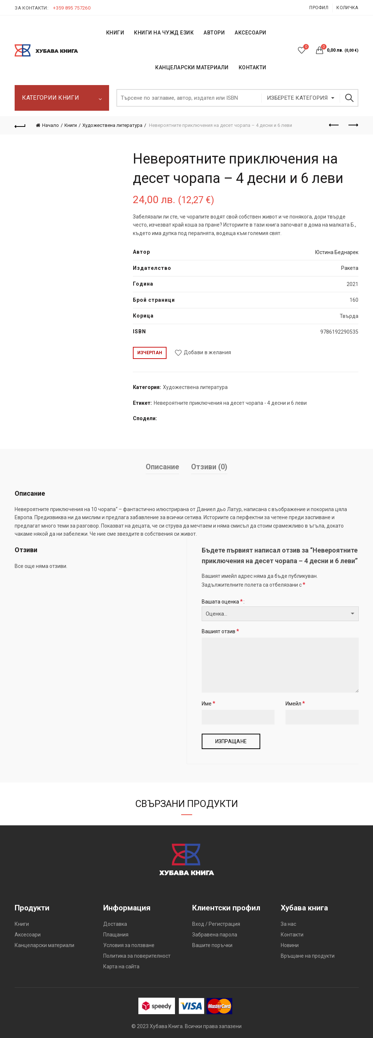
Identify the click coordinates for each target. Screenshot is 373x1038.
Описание (162, 466)
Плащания (115, 935)
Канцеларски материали (192, 67)
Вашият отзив (220, 631)
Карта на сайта (121, 966)
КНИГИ (115, 33)
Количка (347, 7)
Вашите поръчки (212, 945)
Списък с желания (305, 47)
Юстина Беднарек (336, 252)
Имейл (295, 703)
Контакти (292, 935)
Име (208, 703)
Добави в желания (207, 352)
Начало (50, 125)
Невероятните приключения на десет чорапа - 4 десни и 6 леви (230, 403)
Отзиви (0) (209, 466)
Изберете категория (297, 98)
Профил (318, 7)
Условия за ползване (128, 945)
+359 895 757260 (71, 8)
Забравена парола (214, 935)
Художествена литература (112, 125)
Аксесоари (250, 33)
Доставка (115, 924)
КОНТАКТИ (252, 67)
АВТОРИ (214, 33)
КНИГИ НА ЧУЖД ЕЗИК (164, 33)
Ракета (349, 268)
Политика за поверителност (137, 956)
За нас (288, 924)
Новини (290, 945)
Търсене (349, 98)
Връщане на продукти (308, 956)
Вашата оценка (222, 601)
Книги (70, 125)
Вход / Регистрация (216, 924)
